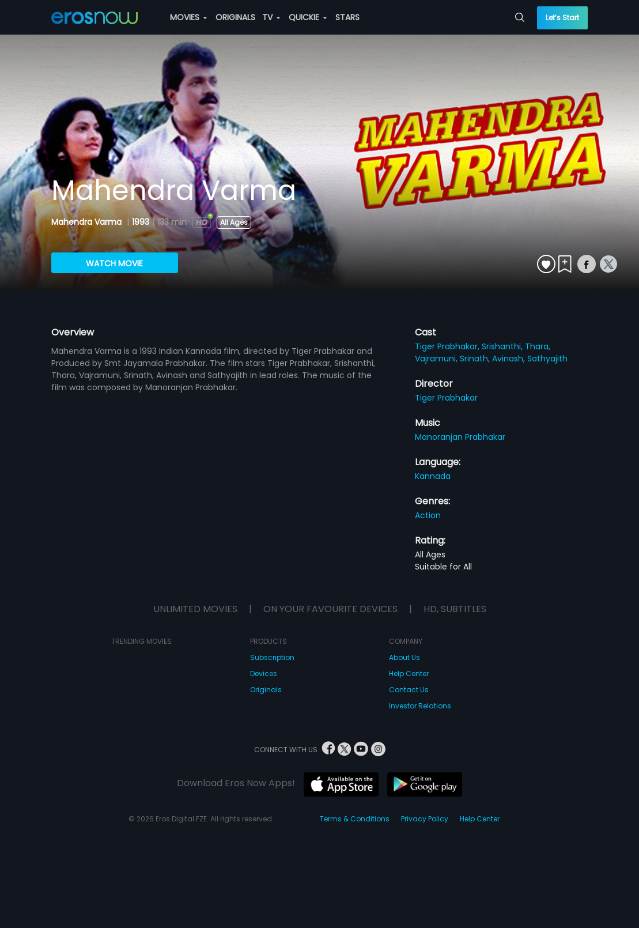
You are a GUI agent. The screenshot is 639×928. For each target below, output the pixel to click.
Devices (263, 673)
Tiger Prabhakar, (448, 346)
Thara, (537, 346)
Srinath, (476, 358)
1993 (140, 222)
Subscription (272, 657)
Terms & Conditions (355, 819)
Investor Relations (420, 706)
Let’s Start (562, 17)
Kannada (433, 476)
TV (271, 17)
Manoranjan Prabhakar (460, 437)
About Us (404, 657)
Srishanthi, (503, 346)
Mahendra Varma (87, 222)
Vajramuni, (437, 358)
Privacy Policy (424, 819)
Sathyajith (547, 358)
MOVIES (188, 17)
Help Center (409, 673)
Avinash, (509, 358)
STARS (347, 17)
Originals (266, 690)
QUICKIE (308, 17)
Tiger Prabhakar (446, 397)
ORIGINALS (235, 17)
